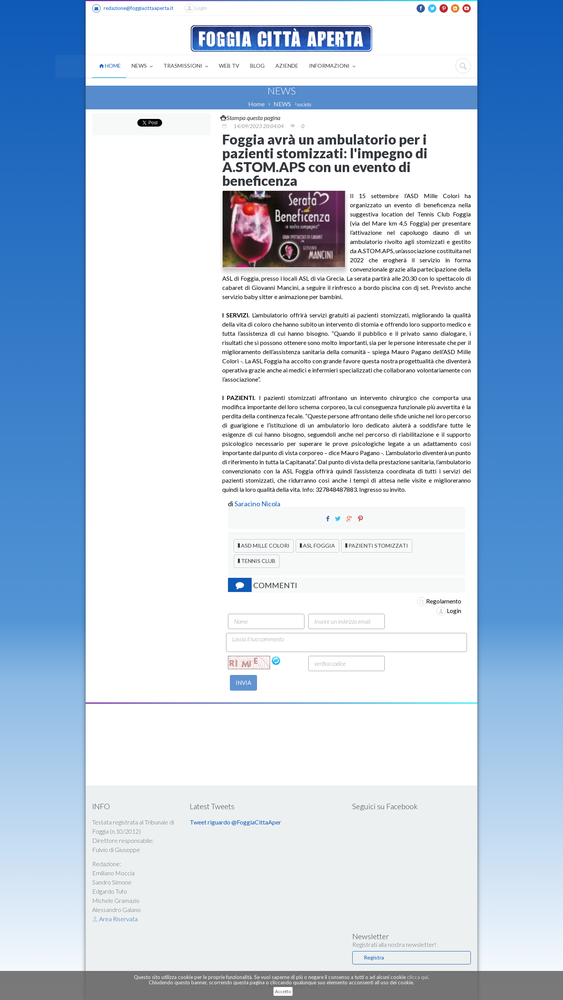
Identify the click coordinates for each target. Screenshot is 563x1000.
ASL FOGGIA (317, 545)
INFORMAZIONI (332, 66)
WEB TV (229, 65)
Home (256, 103)
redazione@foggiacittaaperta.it (132, 8)
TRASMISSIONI (185, 66)
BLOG (257, 65)
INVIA (243, 682)
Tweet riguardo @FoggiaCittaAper (235, 822)
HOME (110, 65)
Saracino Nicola (257, 503)
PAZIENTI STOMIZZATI (376, 545)
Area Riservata (115, 918)
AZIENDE (286, 65)
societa (304, 104)
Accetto (283, 991)
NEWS (142, 66)
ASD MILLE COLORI (264, 545)
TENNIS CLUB (256, 561)
